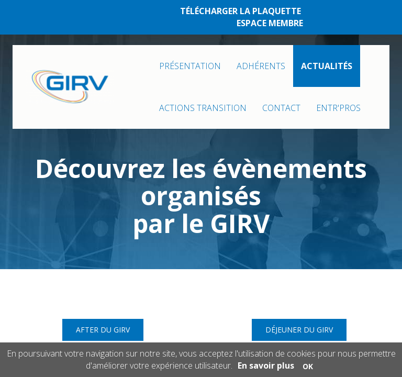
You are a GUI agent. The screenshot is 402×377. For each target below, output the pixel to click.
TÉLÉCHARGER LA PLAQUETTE (240, 11)
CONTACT (281, 108)
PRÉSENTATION (190, 66)
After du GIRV (103, 330)
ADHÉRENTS (261, 66)
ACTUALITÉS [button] (326, 66)
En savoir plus (266, 365)
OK (308, 366)
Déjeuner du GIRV (299, 330)
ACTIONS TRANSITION (203, 108)
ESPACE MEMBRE (270, 23)
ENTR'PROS (338, 108)
